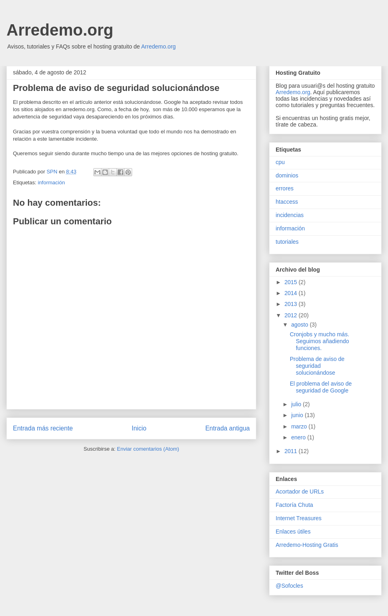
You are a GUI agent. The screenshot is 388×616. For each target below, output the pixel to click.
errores (284, 188)
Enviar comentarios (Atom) (148, 449)
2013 (292, 304)
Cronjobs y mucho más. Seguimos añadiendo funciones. (319, 341)
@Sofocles (289, 585)
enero (299, 437)
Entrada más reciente (43, 428)
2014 (292, 293)
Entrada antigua (227, 428)
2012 (292, 315)
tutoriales (287, 241)
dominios (287, 175)
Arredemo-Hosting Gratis (307, 545)
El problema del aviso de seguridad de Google (321, 387)
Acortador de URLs (300, 491)
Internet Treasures (299, 518)
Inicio (139, 428)
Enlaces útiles (293, 531)
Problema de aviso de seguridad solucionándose (317, 366)
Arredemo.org (60, 30)
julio (297, 404)
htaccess (287, 201)
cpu (280, 162)
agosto (300, 324)
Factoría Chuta (294, 505)
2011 (292, 451)
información (51, 182)
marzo (299, 426)
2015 (292, 282)
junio (297, 415)
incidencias (290, 215)
